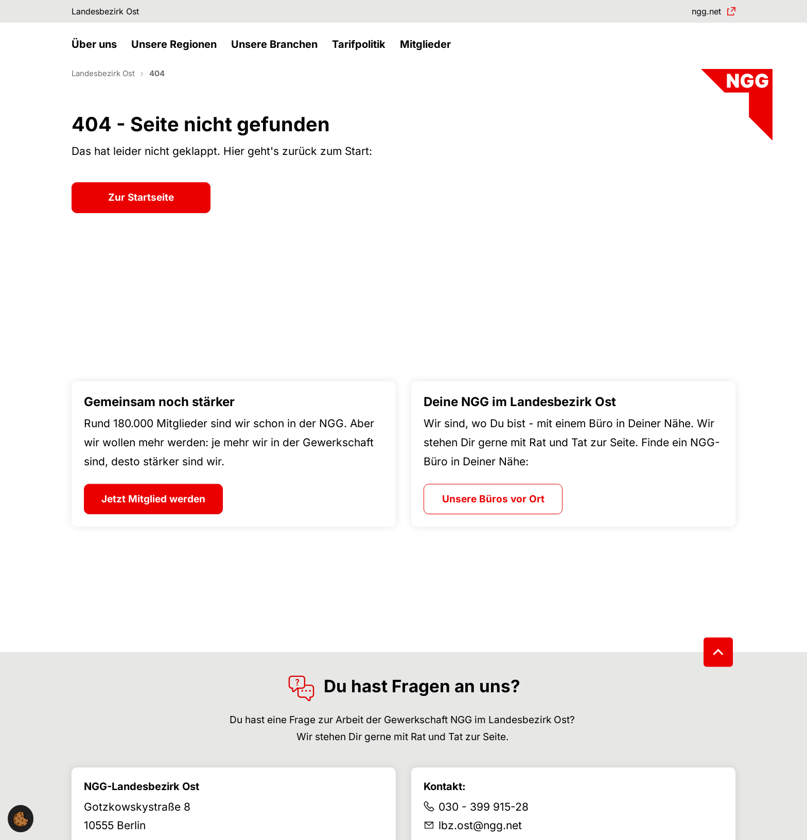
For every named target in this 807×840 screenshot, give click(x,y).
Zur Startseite (141, 216)
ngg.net (702, 13)
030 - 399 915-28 (483, 824)
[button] (97, 55)
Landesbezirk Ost (112, 13)
